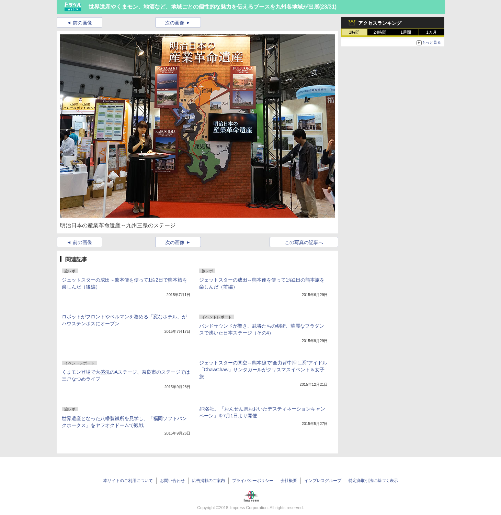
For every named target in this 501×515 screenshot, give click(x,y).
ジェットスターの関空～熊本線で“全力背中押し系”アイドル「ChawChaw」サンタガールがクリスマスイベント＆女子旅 (263, 369)
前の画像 (82, 22)
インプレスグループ (322, 480)
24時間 (380, 32)
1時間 (354, 32)
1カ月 (431, 32)
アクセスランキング (379, 23)
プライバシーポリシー (252, 480)
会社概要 (289, 480)
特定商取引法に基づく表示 (373, 480)
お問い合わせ (172, 480)
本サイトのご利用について (128, 480)
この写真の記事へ (304, 242)
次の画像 (174, 22)
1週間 (405, 32)
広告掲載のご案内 (208, 480)
